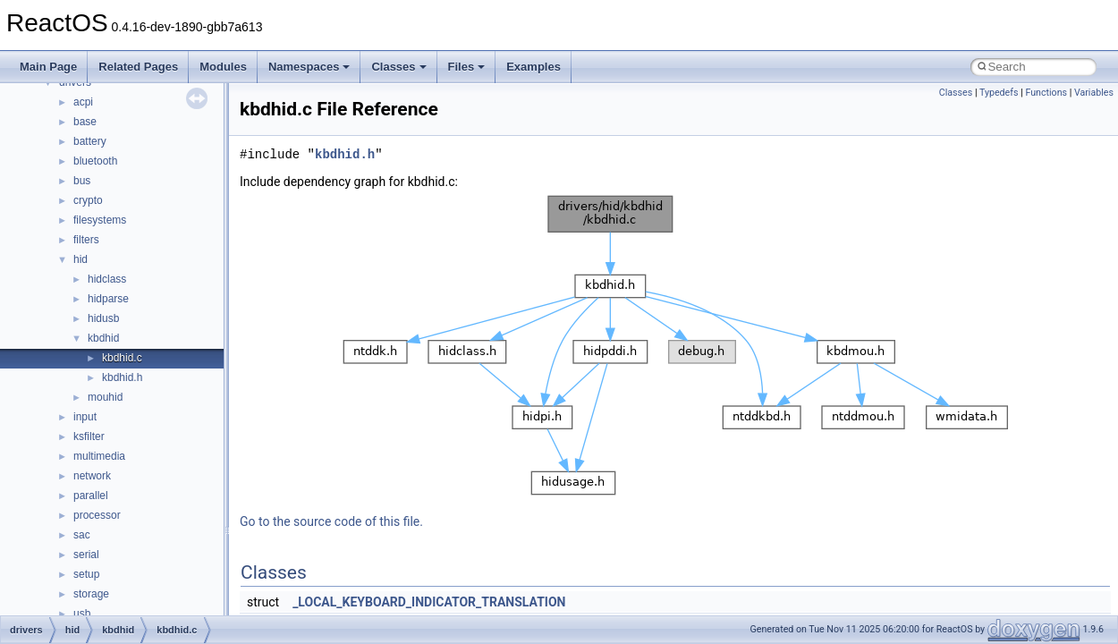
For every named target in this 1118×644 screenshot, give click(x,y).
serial (86, 554)
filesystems (99, 220)
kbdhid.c (122, 358)
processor (97, 515)
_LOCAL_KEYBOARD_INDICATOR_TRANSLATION (428, 602)
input (85, 417)
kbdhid (103, 338)
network (92, 476)
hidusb (103, 318)
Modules (223, 66)
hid (80, 259)
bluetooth (95, 161)
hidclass (107, 279)
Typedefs (999, 92)
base (85, 121)
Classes (398, 66)
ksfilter (89, 436)
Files (467, 66)
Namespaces (309, 66)
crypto (88, 200)
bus (81, 180)
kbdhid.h (122, 377)
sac (81, 535)
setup (86, 574)
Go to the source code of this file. (331, 521)
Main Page (48, 66)
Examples (533, 66)
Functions (1046, 92)
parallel (90, 495)
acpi (83, 102)
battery (89, 141)
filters (86, 239)
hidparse (108, 298)
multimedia (99, 456)
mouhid (105, 397)
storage (91, 594)
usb (81, 613)
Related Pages (138, 66)
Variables (1094, 92)
